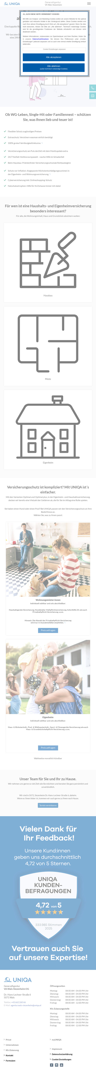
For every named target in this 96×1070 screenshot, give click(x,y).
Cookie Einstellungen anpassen (54, 49)
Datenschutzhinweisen (41, 39)
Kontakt (9, 1055)
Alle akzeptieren (53, 57)
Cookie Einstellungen (61, 1059)
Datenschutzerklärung (62, 1054)
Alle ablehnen (53, 67)
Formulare (10, 1060)
